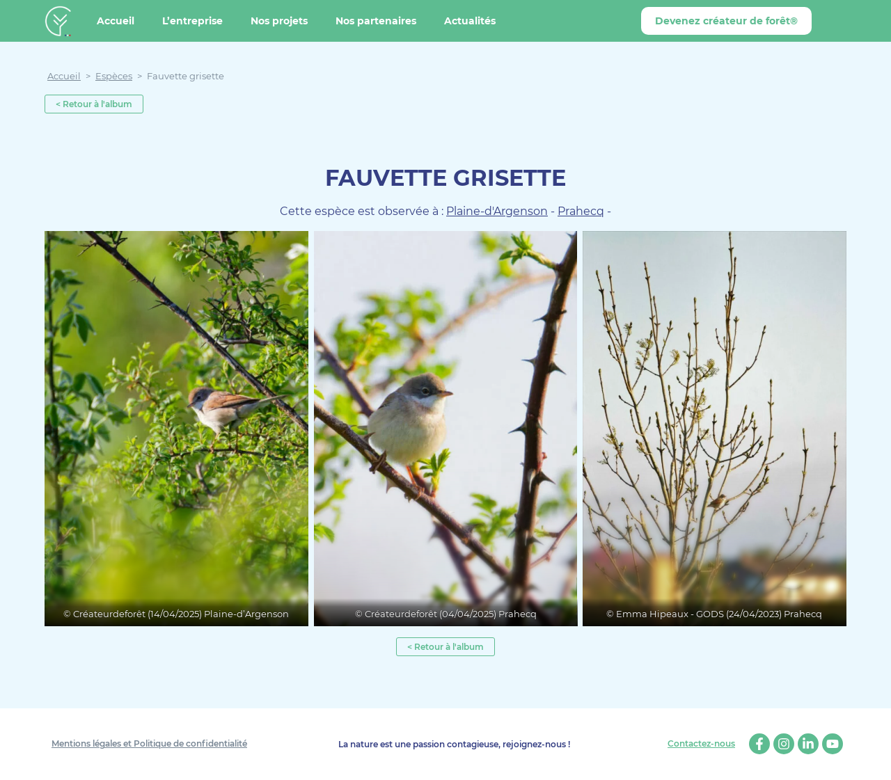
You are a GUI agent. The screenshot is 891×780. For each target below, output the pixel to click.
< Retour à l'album (94, 104)
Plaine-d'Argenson (497, 211)
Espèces (113, 75)
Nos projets (279, 21)
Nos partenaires (376, 21)
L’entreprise (192, 21)
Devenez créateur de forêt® (726, 21)
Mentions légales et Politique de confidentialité (149, 743)
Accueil (115, 21)
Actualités (470, 21)
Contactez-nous (701, 744)
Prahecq (581, 211)
